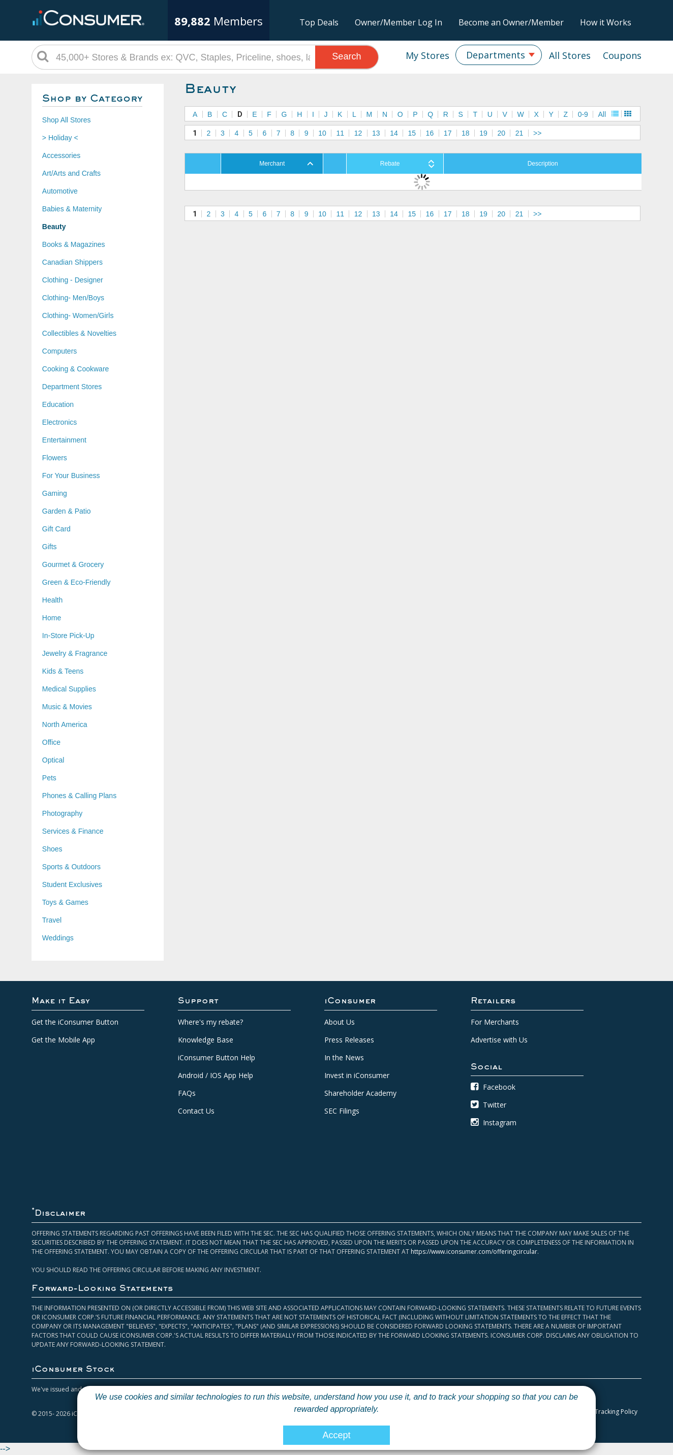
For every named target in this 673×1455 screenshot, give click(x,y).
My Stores (427, 55)
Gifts (49, 547)
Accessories (61, 155)
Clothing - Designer (72, 280)
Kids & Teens (62, 671)
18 (466, 133)
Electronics (59, 422)
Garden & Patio (66, 511)
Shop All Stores (66, 120)
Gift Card (56, 529)
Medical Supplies (69, 689)
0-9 (583, 114)
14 (394, 133)
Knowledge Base (205, 1040)
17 (448, 133)
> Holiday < (60, 138)
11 (340, 133)
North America (64, 724)
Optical (53, 760)
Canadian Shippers (72, 262)
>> (537, 133)
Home (51, 618)
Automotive (60, 191)
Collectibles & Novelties (79, 333)
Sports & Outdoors (71, 867)
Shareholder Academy (360, 1093)
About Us (339, 1022)
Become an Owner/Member (511, 22)
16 (430, 133)
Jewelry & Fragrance (74, 653)
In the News (344, 1057)
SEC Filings (341, 1111)
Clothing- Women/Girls (78, 315)
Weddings (58, 938)
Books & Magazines (73, 244)
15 (412, 133)
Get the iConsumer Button (75, 1022)
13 (376, 133)
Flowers (54, 458)
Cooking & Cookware (75, 369)
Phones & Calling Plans (79, 796)
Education (58, 404)
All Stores (570, 55)
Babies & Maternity (72, 209)
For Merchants (495, 1022)
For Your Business (71, 475)
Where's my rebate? (210, 1022)
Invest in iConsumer (356, 1075)
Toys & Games (65, 902)
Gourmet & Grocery (73, 564)
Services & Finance (73, 831)
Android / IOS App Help (215, 1075)
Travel (52, 920)
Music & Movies (67, 707)
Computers (59, 351)
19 (483, 133)
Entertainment (64, 440)
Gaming (54, 493)
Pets (49, 778)
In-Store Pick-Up (68, 635)
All (602, 114)
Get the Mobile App (63, 1040)
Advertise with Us (499, 1040)
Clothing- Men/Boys (73, 298)
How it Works (605, 22)
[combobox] (498, 55)
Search (346, 56)
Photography (62, 813)
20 (502, 133)
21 (519, 133)
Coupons (622, 55)
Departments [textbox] (495, 54)
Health (52, 600)
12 (358, 133)
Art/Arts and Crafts (71, 173)
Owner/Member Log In (398, 22)
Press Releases (349, 1040)
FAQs (187, 1093)
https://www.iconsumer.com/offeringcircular (474, 1251)
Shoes (52, 849)
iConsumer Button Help (216, 1057)
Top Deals (319, 22)
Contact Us (196, 1111)
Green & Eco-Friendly (76, 582)
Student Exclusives (72, 884)
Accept (336, 1435)
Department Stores (72, 387)
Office (51, 742)
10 (322, 133)
